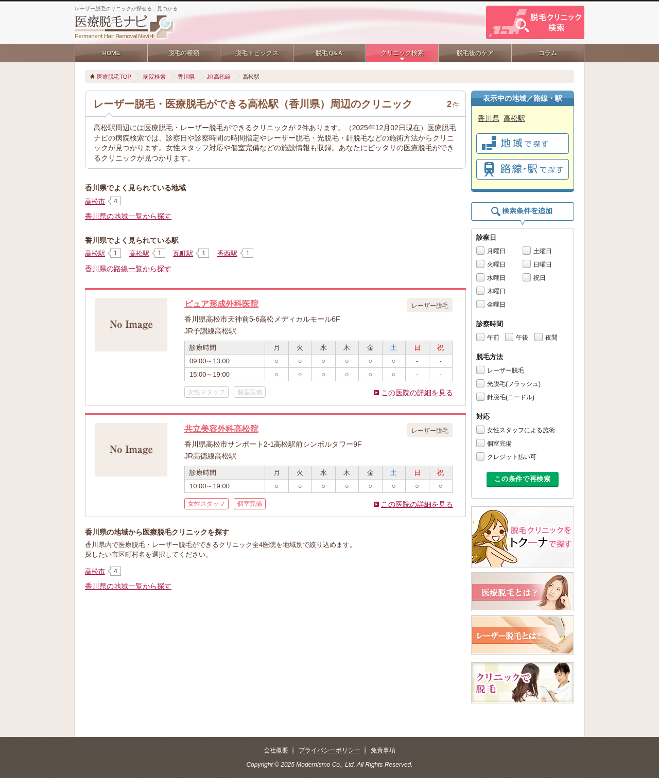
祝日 (539, 277)
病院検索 (154, 77)
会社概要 (276, 750)
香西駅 (227, 253)
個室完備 (499, 443)
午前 (493, 337)
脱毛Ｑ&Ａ (330, 53)
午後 (522, 337)
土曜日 (542, 251)
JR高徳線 (218, 77)
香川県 (186, 77)
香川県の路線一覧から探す (128, 268)
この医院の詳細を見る (417, 392)
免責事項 (383, 750)
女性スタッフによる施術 (521, 430)
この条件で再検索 (522, 479)
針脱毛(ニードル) (510, 397)
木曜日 (496, 291)
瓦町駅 (183, 253)
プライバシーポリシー (329, 750)
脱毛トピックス (257, 53)
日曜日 (542, 264)
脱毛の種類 (183, 53)
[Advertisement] (275, 629)
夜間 (551, 337)
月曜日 (496, 251)
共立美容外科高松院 (221, 428)
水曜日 (496, 277)
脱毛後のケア (475, 53)
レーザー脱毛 (505, 370)
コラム (548, 53)
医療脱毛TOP (114, 77)
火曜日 (496, 264)
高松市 (95, 201)
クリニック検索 (402, 53)
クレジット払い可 (511, 457)
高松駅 (95, 253)
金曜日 (496, 304)
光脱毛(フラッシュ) (514, 383)
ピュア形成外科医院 (221, 303)
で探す (522, 143)
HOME (111, 53)
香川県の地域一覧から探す (128, 216)
